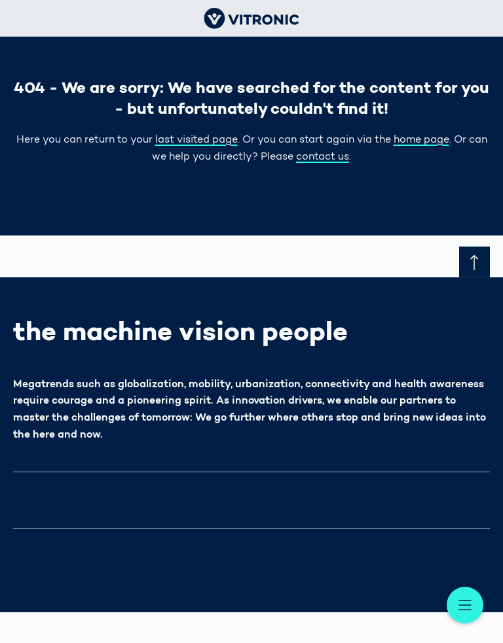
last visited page (196, 140)
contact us (322, 157)
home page (421, 140)
